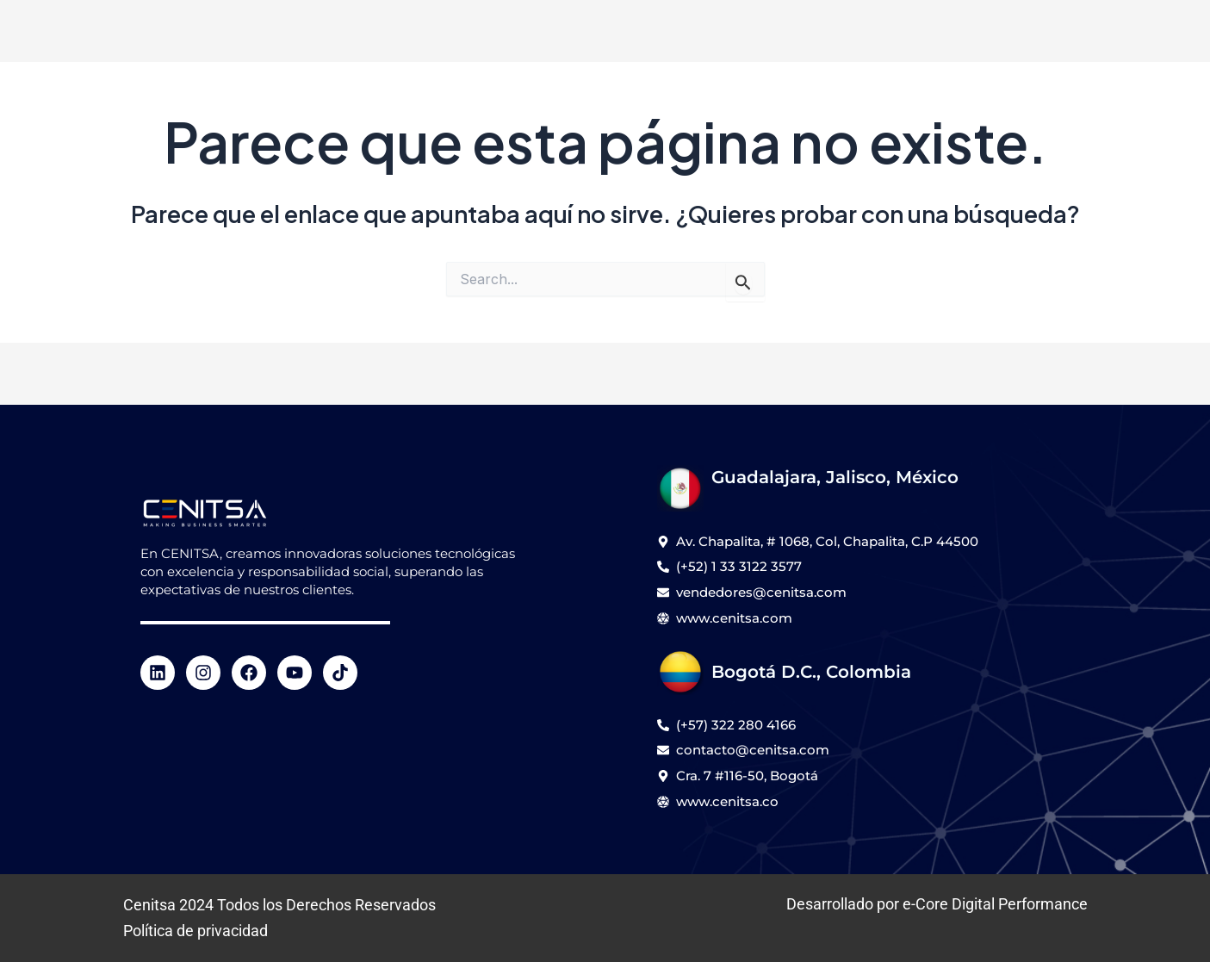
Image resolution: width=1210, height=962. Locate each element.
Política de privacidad (195, 931)
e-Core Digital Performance (995, 905)
